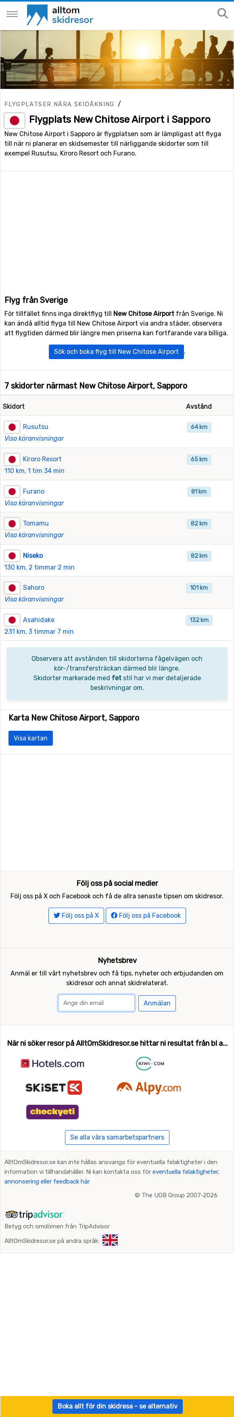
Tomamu (36, 544)
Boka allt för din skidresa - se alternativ (118, 1406)
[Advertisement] (117, 227)
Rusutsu (35, 447)
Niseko (33, 576)
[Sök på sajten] (222, 14)
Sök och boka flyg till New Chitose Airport (116, 372)
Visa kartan (31, 759)
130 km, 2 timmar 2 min (39, 588)
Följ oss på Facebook (146, 957)
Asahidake (38, 640)
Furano (33, 512)
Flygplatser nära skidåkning (59, 104)
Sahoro (33, 608)
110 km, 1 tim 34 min (34, 491)
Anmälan (157, 1045)
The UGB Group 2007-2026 (179, 1236)
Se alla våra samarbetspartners (117, 1179)
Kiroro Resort (42, 480)
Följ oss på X (76, 957)
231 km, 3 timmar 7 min (39, 652)
